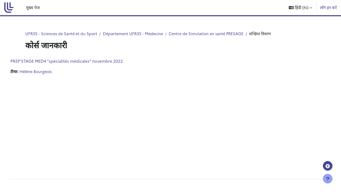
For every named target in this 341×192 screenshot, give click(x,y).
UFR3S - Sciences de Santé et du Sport (62, 34)
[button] (300, 7)
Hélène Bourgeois (47, 72)
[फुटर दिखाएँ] (327, 178)
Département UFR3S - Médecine (136, 34)
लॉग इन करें (328, 7)
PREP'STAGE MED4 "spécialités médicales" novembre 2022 (76, 61)
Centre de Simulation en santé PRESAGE (211, 34)
